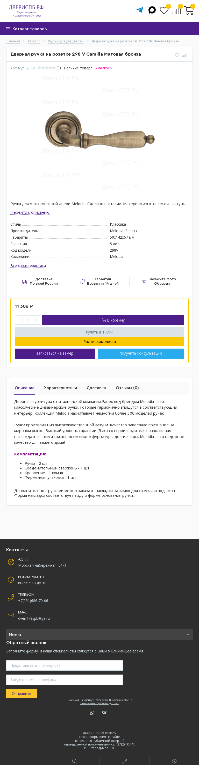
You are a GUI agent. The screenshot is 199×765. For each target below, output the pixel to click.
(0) (58, 68)
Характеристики (59, 387)
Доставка (94, 387)
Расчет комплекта (99, 341)
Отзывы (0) (124, 387)
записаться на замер (55, 353)
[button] (25, 761)
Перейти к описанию (29, 212)
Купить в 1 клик (99, 332)
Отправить (21, 692)
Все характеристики (28, 266)
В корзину (113, 320)
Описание (24, 387)
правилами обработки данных (99, 702)
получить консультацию (141, 353)
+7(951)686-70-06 (33, 599)
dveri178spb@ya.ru (34, 617)
